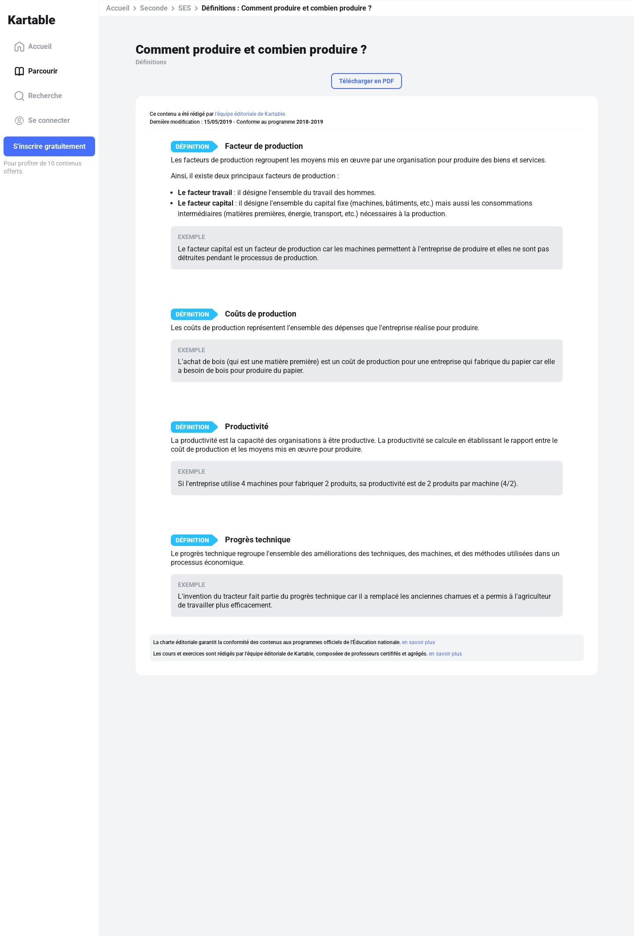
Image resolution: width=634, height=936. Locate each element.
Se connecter (42, 120)
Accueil (33, 46)
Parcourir (36, 71)
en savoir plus (418, 642)
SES (184, 8)
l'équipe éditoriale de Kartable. (250, 114)
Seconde (154, 8)
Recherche (38, 96)
